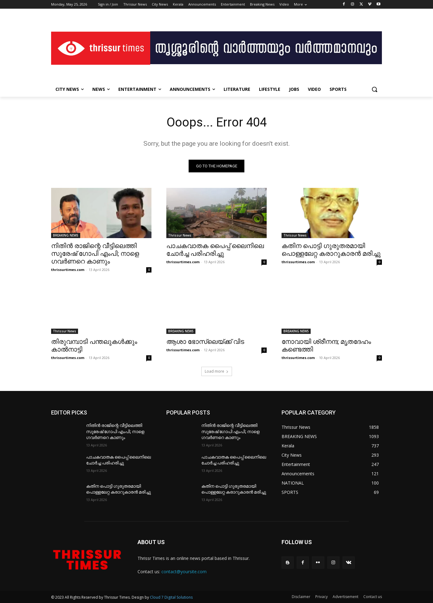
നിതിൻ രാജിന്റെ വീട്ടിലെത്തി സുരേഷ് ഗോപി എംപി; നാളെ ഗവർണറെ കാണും (95, 253)
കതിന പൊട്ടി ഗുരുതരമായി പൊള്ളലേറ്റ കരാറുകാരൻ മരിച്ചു (331, 249)
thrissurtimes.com (67, 269)
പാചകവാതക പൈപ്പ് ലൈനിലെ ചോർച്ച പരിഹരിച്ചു (215, 249)
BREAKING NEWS (65, 235)
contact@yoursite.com (184, 571)
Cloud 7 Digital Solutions (171, 597)
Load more (217, 371)
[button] (374, 89)
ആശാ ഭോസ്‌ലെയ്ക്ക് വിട (205, 341)
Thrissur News (179, 235)
